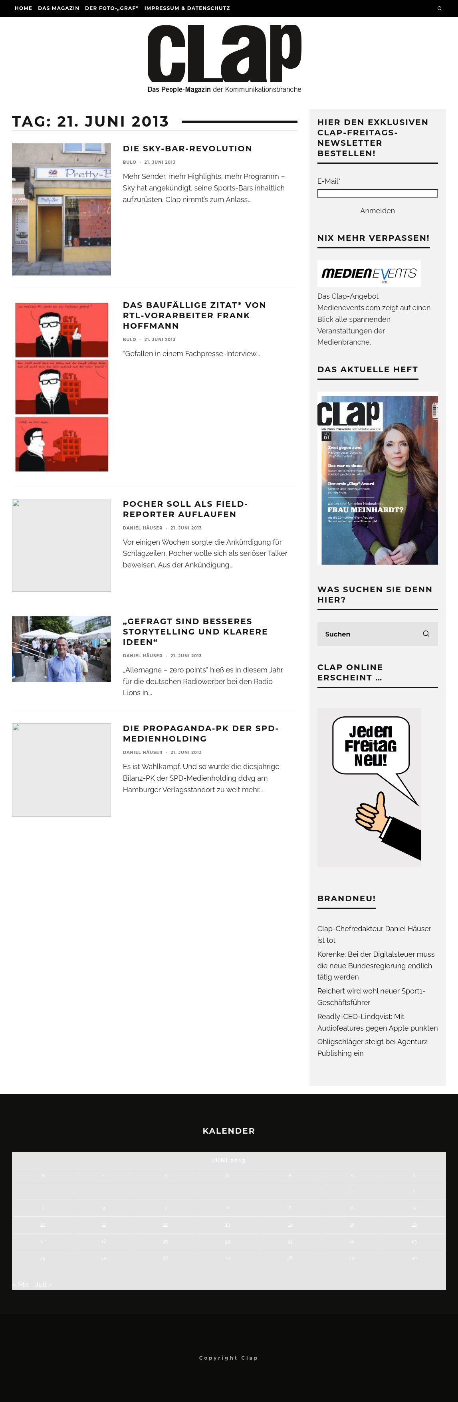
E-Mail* (329, 181)
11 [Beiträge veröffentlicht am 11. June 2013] (104, 1224)
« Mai (21, 1284)
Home (23, 8)
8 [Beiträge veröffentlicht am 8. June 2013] (352, 1207)
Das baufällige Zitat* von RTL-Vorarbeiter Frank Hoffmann (195, 315)
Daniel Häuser (143, 528)
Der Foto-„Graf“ (112, 8)
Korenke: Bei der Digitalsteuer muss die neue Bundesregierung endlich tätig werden (376, 966)
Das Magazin (58, 8)
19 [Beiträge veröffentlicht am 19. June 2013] (165, 1241)
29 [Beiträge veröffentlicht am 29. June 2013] (352, 1258)
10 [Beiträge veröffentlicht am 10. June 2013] (42, 1224)
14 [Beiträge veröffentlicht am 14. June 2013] (289, 1224)
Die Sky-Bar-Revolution (188, 148)
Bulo (130, 162)
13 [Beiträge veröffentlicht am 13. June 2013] (228, 1224)
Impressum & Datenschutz (187, 8)
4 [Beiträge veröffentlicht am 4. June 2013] (104, 1207)
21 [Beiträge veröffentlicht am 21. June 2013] (290, 1241)
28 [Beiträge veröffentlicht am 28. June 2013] (290, 1258)
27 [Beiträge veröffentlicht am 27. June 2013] (227, 1258)
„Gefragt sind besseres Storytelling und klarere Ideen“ (195, 632)
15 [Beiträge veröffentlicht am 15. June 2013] (352, 1224)
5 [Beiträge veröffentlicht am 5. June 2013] (165, 1207)
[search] (426, 634)
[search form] (377, 634)
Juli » (43, 1284)
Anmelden (377, 210)
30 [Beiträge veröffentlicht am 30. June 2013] (414, 1258)
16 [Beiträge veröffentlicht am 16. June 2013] (414, 1224)
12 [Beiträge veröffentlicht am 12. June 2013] (165, 1224)
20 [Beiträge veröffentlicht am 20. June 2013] (228, 1241)
